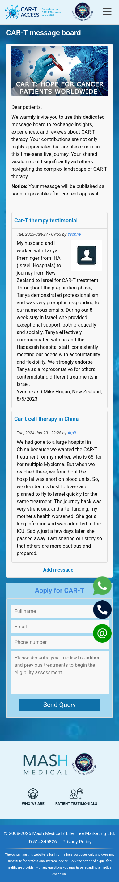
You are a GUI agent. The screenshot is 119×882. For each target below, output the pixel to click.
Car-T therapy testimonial (46, 220)
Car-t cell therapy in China (46, 419)
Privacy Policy (76, 842)
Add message (58, 570)
